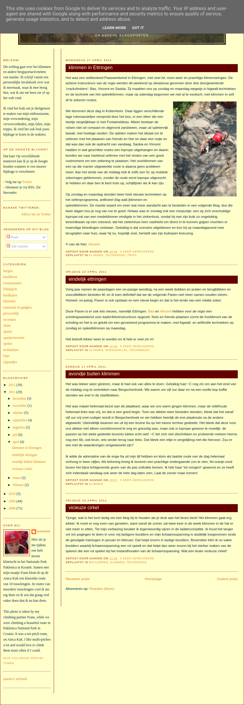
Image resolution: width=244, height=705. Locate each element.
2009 (12, 501)
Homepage (153, 579)
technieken (115, 255)
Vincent (94, 244)
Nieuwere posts (78, 579)
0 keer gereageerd (137, 251)
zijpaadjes (10, 362)
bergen (8, 271)
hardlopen (10, 295)
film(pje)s (10, 289)
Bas (151, 311)
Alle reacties (17, 246)
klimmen (96, 255)
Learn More (114, 28)
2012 (12, 385)
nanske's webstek (15, 679)
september (20, 420)
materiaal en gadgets (17, 307)
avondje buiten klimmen (94, 373)
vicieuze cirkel (84, 507)
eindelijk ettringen (87, 279)
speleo (7, 344)
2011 (12, 392)
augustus (19, 427)
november (20, 406)
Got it (138, 28)
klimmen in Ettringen (91, 67)
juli (15, 435)
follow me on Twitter (36, 214)
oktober (18, 413)
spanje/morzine (13, 338)
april (16, 442)
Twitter (27, 182)
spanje (7, 332)
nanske (43, 531)
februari (19, 485)
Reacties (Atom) (101, 588)
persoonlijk (116, 350)
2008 (12, 508)
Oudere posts (227, 579)
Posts (12, 237)
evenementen (12, 283)
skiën (7, 326)
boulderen (98, 562)
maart (17, 478)
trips (132, 255)
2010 (12, 494)
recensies (9, 320)
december (20, 399)
